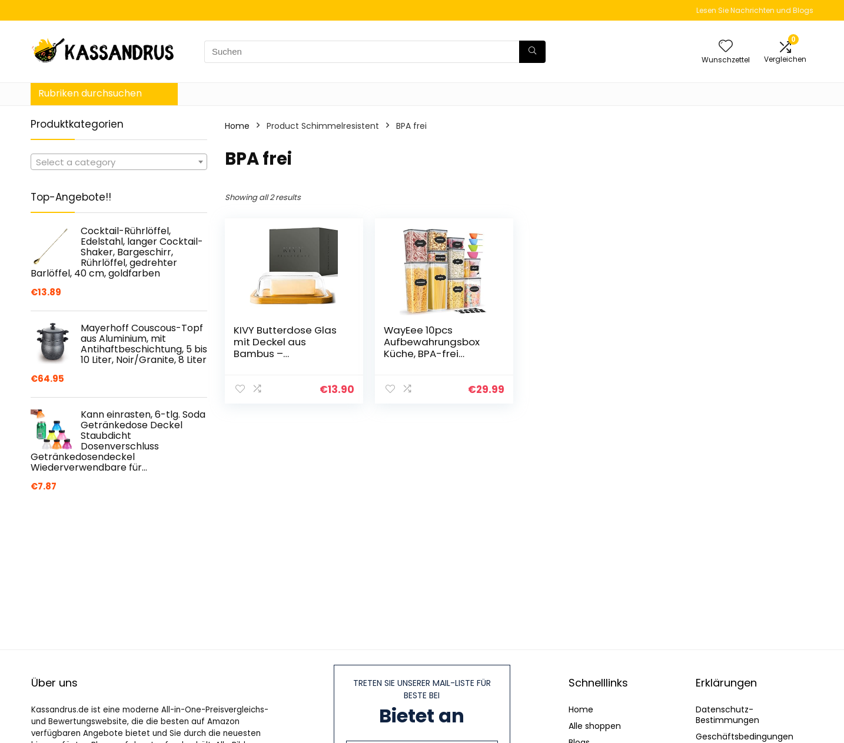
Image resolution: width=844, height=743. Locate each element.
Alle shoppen (595, 726)
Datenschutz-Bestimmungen (727, 715)
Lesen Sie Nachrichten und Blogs (754, 10)
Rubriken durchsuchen (90, 93)
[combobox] (119, 162)
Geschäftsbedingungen (744, 736)
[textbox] (119, 162)
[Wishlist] (726, 46)
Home (237, 126)
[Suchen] (532, 52)
